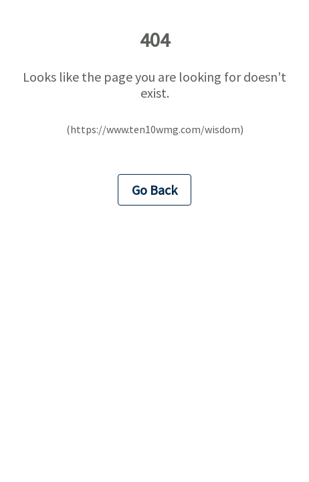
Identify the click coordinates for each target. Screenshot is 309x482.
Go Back (154, 189)
